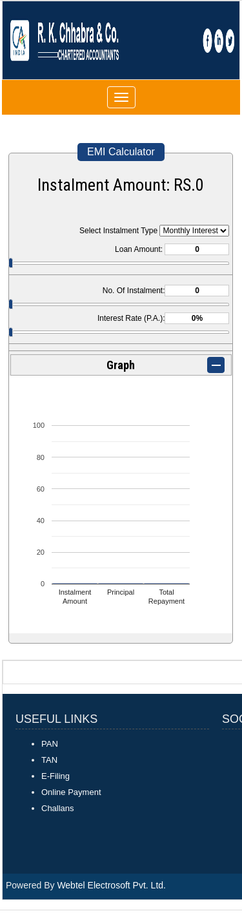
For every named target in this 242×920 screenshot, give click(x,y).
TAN (49, 760)
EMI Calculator (121, 151)
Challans (57, 808)
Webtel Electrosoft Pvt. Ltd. (111, 885)
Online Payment (71, 792)
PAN (49, 744)
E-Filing (55, 776)
